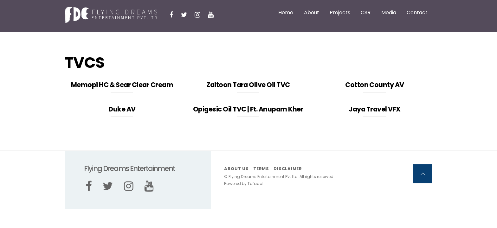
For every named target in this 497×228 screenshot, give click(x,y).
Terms (261, 169)
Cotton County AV (374, 84)
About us (236, 169)
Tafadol (255, 183)
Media (388, 12)
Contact (417, 12)
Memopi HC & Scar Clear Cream (122, 84)
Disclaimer (288, 169)
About (311, 12)
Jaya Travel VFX (374, 109)
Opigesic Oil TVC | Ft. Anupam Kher (248, 109)
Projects (340, 12)
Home (285, 12)
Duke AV (121, 109)
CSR (366, 12)
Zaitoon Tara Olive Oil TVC (248, 84)
